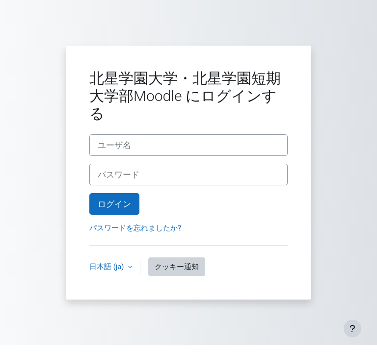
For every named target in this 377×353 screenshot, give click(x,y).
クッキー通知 (177, 266)
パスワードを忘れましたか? (135, 228)
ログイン (114, 204)
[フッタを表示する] (352, 328)
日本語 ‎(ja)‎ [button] (107, 266)
